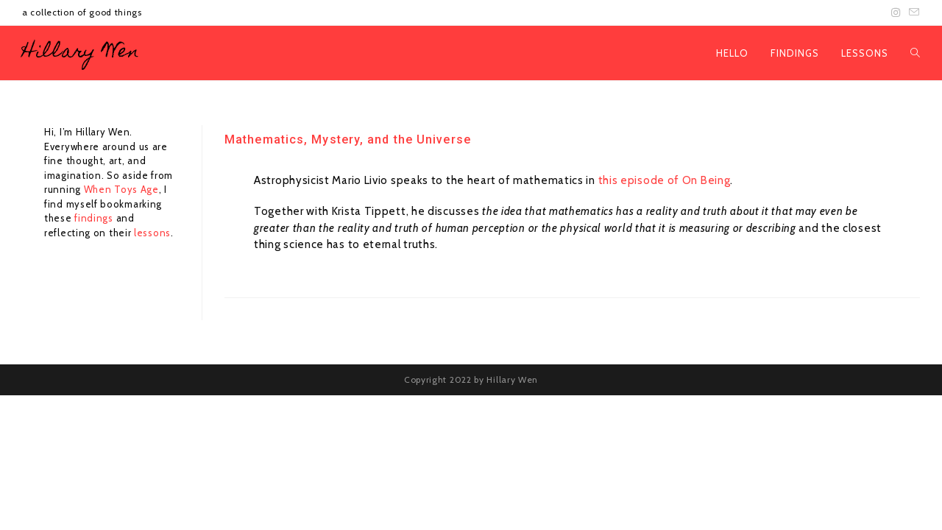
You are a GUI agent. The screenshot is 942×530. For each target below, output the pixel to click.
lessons (152, 233)
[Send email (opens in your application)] (912, 12)
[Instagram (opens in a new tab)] (895, 12)
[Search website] (915, 53)
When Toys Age (121, 189)
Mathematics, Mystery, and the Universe (347, 139)
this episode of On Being (664, 180)
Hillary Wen (81, 53)
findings (95, 218)
